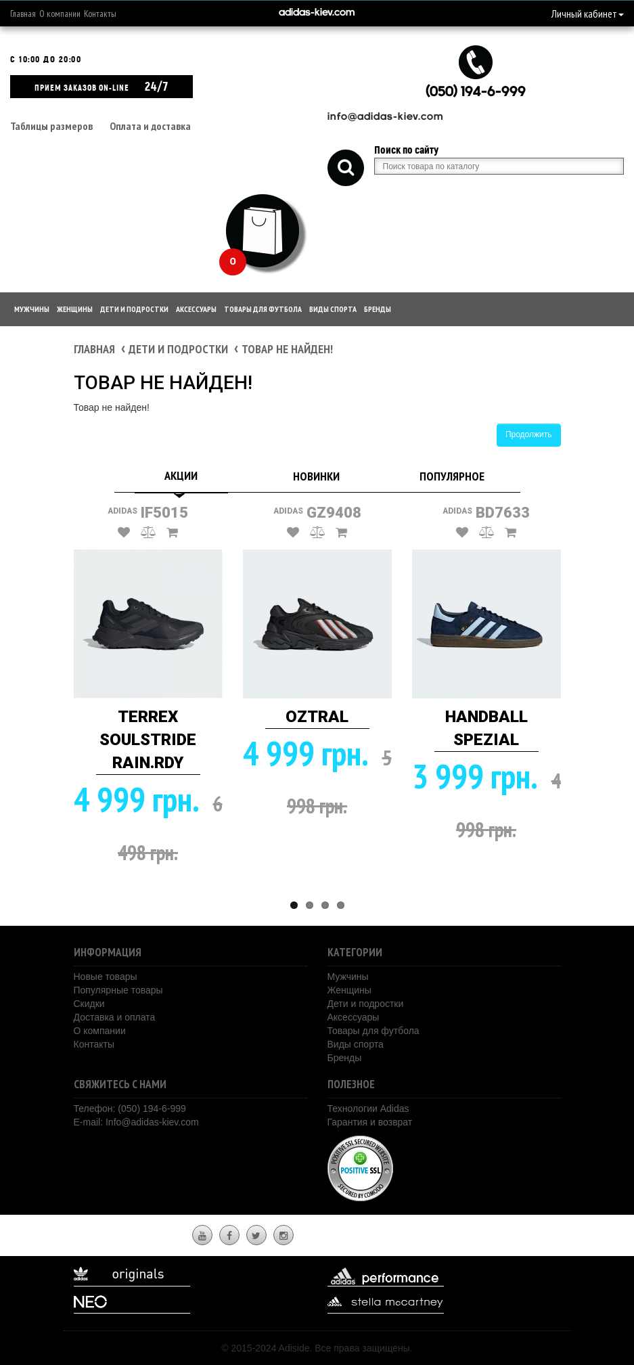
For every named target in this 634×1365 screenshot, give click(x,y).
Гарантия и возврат (370, 1122)
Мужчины (31, 309)
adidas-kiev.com (317, 13)
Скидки (89, 1003)
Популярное (452, 476)
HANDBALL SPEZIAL (486, 728)
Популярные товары (118, 990)
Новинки (316, 476)
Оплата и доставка (150, 126)
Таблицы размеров (51, 126)
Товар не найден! (287, 349)
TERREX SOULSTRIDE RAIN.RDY (147, 740)
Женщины (75, 309)
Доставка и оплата (115, 1017)
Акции (181, 475)
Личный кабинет (587, 13)
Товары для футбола (263, 309)
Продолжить (528, 434)
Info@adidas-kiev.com (152, 1122)
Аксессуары (196, 309)
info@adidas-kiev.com (385, 117)
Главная (23, 13)
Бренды (377, 309)
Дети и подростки (134, 309)
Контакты (100, 13)
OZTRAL (317, 716)
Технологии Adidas (368, 1108)
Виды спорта (333, 309)
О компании (60, 13)
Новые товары (105, 976)
